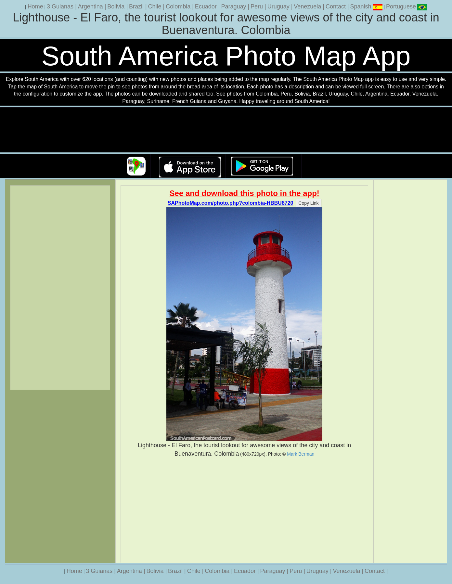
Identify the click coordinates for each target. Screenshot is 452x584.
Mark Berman (300, 454)
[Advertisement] (244, 510)
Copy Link (308, 203)
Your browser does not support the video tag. (226, 130)
